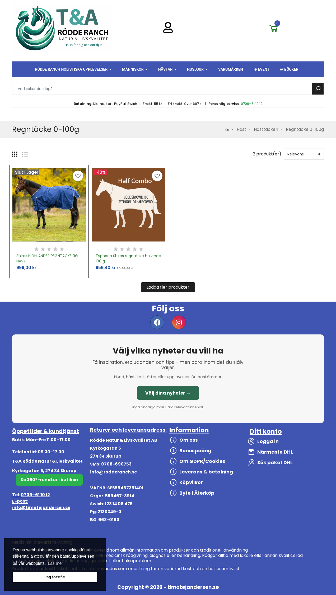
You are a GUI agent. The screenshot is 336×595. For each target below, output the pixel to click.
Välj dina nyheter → (168, 393)
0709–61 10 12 (252, 103)
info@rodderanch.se (113, 472)
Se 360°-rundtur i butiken (49, 480)
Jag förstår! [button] (54, 577)
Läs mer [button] (55, 563)
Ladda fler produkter (168, 287)
